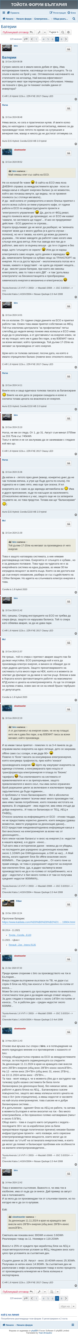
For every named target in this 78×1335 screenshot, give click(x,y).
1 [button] (36, 39)
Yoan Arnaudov (45, 1333)
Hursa (5, 105)
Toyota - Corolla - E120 (20, 935)
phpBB (34, 1331)
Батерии (8, 26)
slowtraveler (20, 150)
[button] (26, 39)
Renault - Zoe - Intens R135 (22, 945)
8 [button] (61, 39)
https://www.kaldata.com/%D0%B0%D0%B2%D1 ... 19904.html (38, 922)
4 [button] (43, 39)
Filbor (19, 901)
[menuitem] (13, 12)
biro (16, 46)
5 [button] (48, 39)
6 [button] (52, 39)
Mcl (4, 521)
